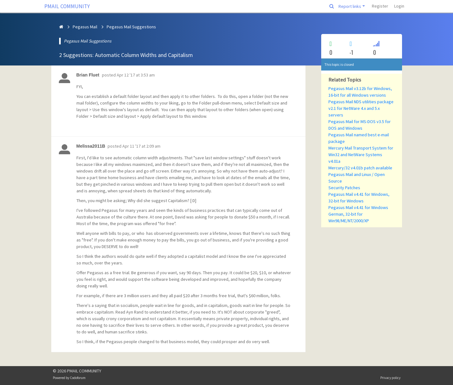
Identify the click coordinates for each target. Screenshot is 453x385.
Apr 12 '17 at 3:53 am (136, 75)
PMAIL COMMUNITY (67, 6)
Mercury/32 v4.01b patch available (360, 168)
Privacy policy (390, 378)
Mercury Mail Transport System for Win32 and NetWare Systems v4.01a (360, 154)
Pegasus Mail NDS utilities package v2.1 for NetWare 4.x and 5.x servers (361, 108)
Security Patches (344, 187)
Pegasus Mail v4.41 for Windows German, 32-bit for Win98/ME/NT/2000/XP (358, 214)
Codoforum (78, 378)
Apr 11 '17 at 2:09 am (141, 146)
